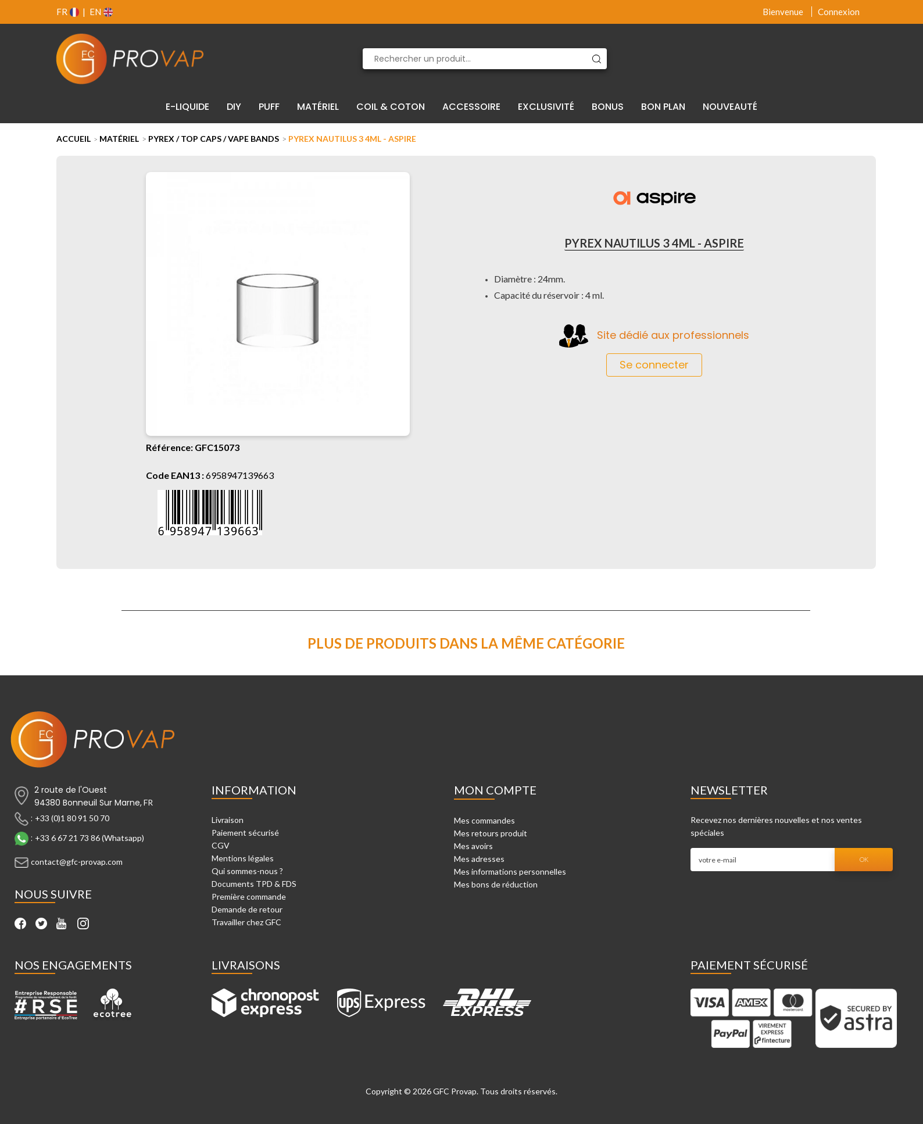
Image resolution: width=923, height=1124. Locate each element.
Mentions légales (243, 858)
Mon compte (495, 790)
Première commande (249, 896)
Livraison (228, 820)
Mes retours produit (490, 833)
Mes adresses (479, 859)
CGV (221, 845)
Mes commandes (484, 820)
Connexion (839, 11)
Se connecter (654, 364)
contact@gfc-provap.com (77, 862)
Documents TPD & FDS (254, 884)
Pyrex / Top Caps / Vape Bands (213, 139)
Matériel (119, 139)
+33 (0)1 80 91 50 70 (72, 818)
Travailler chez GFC (246, 922)
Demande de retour (247, 909)
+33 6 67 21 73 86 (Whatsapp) (89, 838)
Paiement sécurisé (245, 832)
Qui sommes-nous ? (247, 871)
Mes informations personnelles (510, 871)
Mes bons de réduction (496, 884)
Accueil (73, 139)
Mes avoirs (473, 846)
